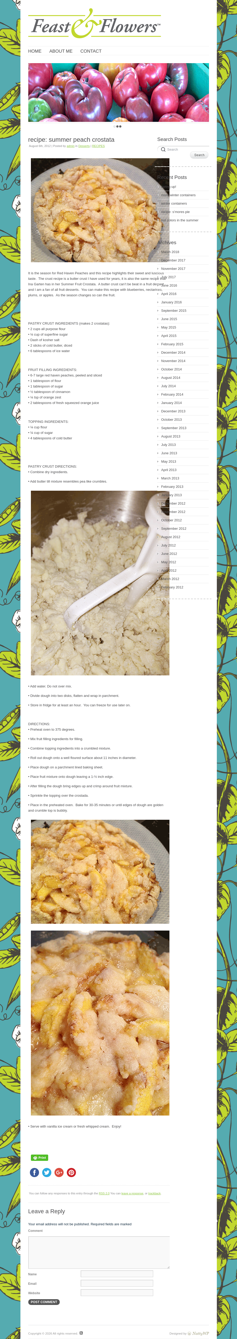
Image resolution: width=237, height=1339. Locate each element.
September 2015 (173, 311)
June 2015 (169, 319)
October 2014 (171, 369)
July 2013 (168, 445)
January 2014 (171, 403)
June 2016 (169, 285)
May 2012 (168, 562)
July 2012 (168, 545)
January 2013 (171, 495)
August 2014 (170, 378)
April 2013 (169, 470)
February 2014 (172, 394)
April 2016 (169, 294)
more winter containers (178, 195)
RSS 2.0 (104, 1193)
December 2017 (173, 260)
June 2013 (169, 453)
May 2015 (168, 327)
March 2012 (170, 579)
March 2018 (170, 252)
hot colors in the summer (180, 220)
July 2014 (168, 386)
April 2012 (169, 570)
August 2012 (170, 537)
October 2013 (171, 420)
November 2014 (173, 361)
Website (34, 1293)
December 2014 (173, 352)
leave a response (133, 1193)
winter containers (174, 203)
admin (71, 145)
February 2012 (172, 587)
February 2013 (172, 487)
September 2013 (173, 428)
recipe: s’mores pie (175, 212)
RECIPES (98, 145)
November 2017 (173, 269)
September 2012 (173, 529)
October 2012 (171, 520)
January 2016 (171, 302)
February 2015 (172, 344)
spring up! (168, 187)
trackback (154, 1193)
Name (32, 1274)
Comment (35, 1231)
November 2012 (173, 512)
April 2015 (169, 336)
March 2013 (170, 478)
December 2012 (173, 503)
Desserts (84, 145)
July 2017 (168, 277)
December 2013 (173, 411)
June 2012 (169, 554)
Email (32, 1284)
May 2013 (168, 461)
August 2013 (170, 436)
